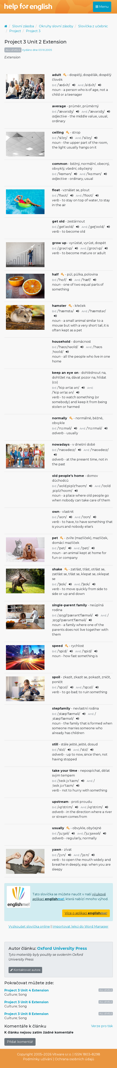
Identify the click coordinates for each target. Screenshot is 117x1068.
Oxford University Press (62, 948)
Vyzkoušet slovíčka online (29, 926)
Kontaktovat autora (25, 970)
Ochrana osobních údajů (74, 1059)
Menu (102, 7)
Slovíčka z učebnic (93, 26)
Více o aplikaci (86, 913)
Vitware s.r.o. (62, 1054)
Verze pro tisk (102, 1026)
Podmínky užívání (37, 1059)
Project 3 (33, 31)
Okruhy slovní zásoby (56, 26)
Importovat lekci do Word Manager (80, 926)
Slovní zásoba (23, 26)
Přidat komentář (20, 1042)
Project (15, 31)
